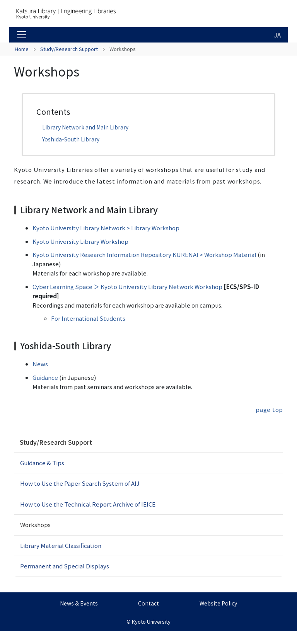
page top (269, 409)
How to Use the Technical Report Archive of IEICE (87, 504)
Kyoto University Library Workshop (80, 241)
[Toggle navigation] (21, 35)
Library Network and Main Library (85, 127)
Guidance (45, 377)
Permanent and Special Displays (64, 566)
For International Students (88, 318)
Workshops (35, 524)
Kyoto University (151, 621)
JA (277, 35)
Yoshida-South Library (70, 139)
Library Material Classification (60, 545)
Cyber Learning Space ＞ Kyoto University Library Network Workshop (127, 286)
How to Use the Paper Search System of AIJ (80, 483)
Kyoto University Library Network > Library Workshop (105, 228)
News (40, 364)
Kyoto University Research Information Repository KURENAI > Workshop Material (144, 254)
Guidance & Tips (42, 463)
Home (22, 49)
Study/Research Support (69, 49)
